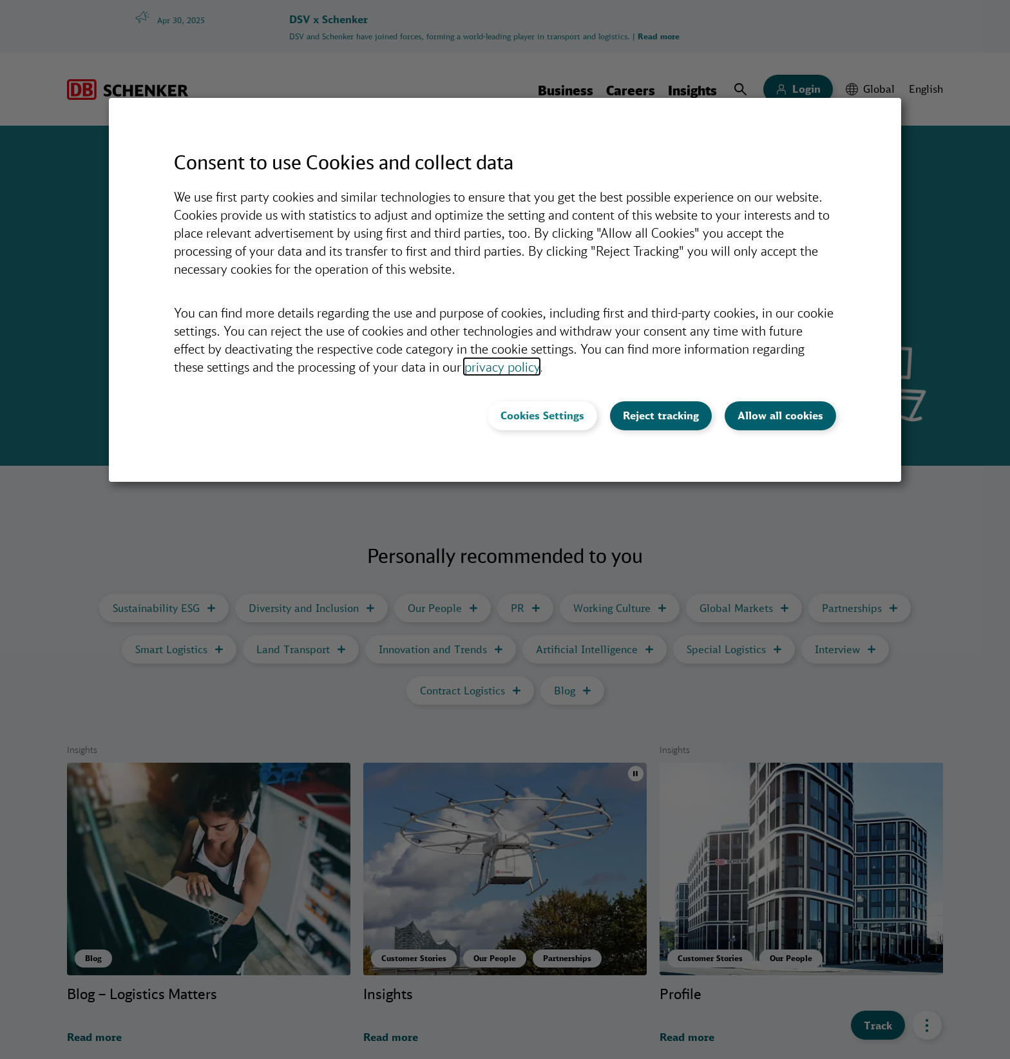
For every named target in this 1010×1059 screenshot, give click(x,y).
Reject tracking (661, 415)
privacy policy (501, 366)
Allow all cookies (780, 415)
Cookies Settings (542, 415)
